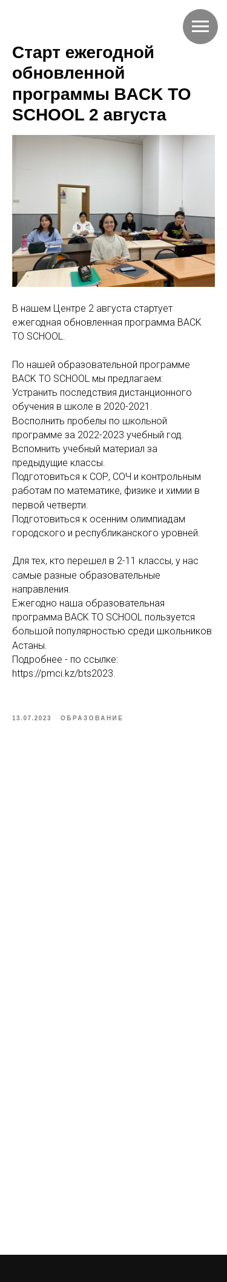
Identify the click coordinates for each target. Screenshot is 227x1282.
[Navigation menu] (200, 27)
